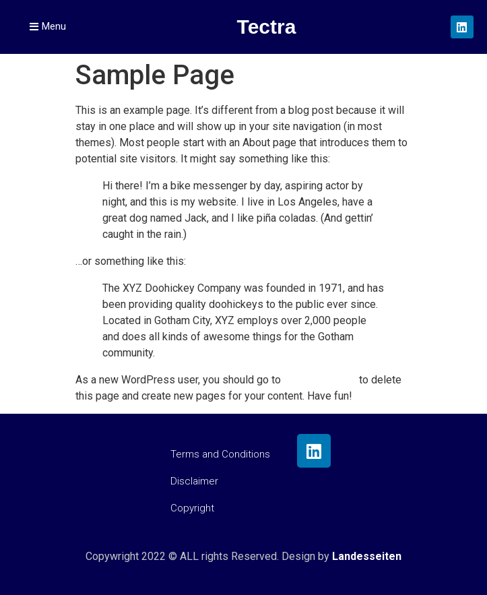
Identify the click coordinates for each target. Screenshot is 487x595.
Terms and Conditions (220, 454)
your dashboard (320, 379)
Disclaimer (194, 481)
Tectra (266, 26)
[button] (47, 26)
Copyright (192, 508)
